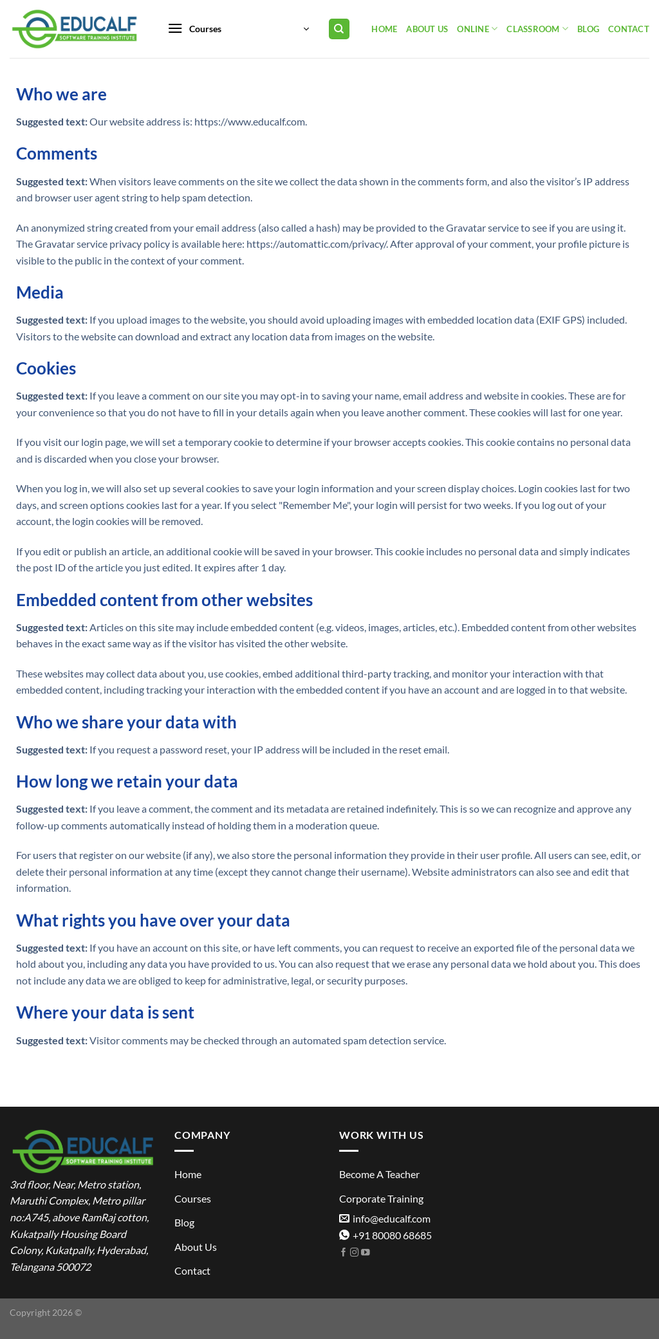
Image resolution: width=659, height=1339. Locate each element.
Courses (192, 1198)
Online (477, 29)
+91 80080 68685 (385, 1235)
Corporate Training (381, 1198)
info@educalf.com (385, 1218)
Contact (628, 29)
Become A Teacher (379, 1174)
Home (384, 29)
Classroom (537, 29)
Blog (588, 29)
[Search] (339, 29)
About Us (427, 29)
